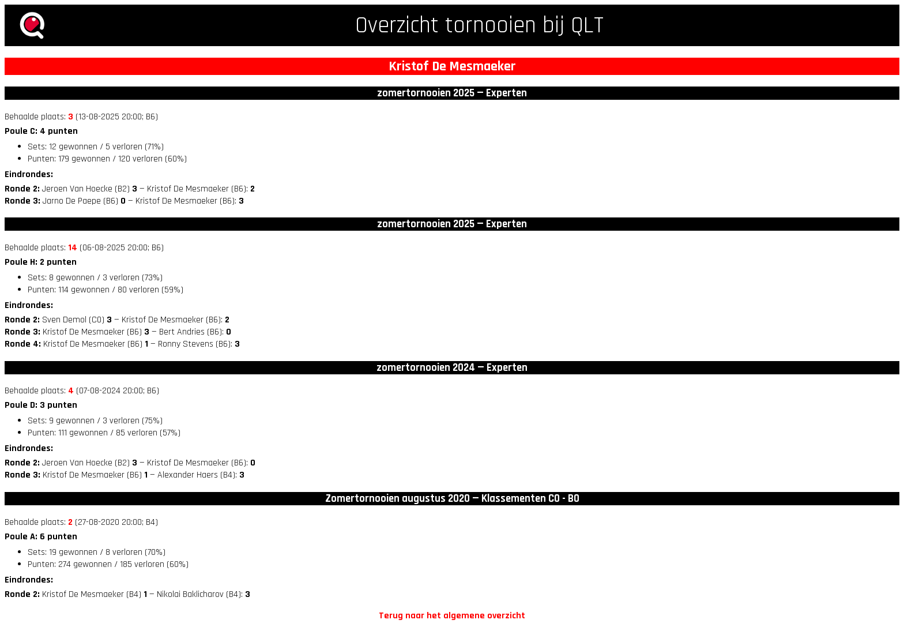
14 (72, 248)
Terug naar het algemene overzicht (452, 616)
